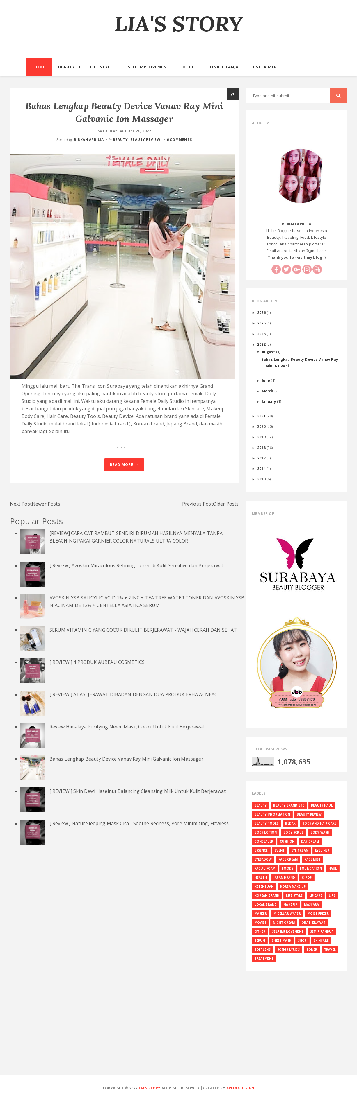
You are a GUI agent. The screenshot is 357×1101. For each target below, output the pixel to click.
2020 (262, 426)
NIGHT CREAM (284, 922)
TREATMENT (264, 958)
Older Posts (226, 507)
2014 (262, 468)
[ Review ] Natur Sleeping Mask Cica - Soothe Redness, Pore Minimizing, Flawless (139, 827)
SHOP (302, 940)
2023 (262, 333)
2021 (262, 416)
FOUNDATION (311, 868)
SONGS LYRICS (288, 949)
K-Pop (307, 877)
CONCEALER (264, 841)
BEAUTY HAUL (322, 805)
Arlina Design (240, 1088)
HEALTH (261, 877)
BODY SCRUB (293, 832)
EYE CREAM (299, 850)
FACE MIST (312, 859)
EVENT (280, 850)
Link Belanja (224, 66)
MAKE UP (290, 904)
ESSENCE (261, 850)
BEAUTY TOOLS (267, 823)
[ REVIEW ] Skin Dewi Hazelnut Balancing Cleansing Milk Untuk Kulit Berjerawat (137, 795)
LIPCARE (315, 895)
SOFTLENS (263, 949)
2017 (262, 458)
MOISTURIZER (318, 913)
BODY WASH (319, 832)
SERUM (260, 940)
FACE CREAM (288, 859)
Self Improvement (149, 66)
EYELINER (322, 850)
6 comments (179, 139)
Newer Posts (46, 507)
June (266, 380)
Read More (124, 468)
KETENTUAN (264, 886)
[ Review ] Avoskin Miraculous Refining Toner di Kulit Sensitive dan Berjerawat (136, 569)
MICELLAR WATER (287, 913)
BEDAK (290, 823)
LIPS (332, 895)
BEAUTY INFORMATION (272, 814)
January (269, 401)
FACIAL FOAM (265, 868)
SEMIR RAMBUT (322, 931)
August (269, 351)
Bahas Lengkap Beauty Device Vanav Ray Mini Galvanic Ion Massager (126, 762)
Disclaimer (264, 66)
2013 (262, 479)
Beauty (66, 66)
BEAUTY (120, 139)
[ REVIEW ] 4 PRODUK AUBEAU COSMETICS (97, 666)
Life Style (101, 66)
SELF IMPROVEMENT (287, 931)
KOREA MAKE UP (293, 886)
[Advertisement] (178, 1032)
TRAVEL (330, 949)
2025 (262, 323)
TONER (311, 949)
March (268, 391)
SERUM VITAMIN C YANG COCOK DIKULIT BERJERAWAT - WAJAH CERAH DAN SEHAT (143, 634)
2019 (262, 436)
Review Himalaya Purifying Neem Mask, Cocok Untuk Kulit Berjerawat (126, 730)
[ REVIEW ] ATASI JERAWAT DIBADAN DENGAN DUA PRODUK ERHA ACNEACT (135, 698)
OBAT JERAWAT (313, 922)
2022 (262, 344)
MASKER (261, 913)
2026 (262, 312)
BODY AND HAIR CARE (319, 823)
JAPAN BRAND (284, 877)
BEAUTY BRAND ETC (288, 805)
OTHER (260, 931)
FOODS (287, 868)
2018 (262, 447)
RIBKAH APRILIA (89, 139)
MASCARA (311, 904)
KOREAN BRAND (267, 895)
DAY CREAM (310, 841)
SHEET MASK (281, 940)
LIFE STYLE (294, 895)
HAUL (332, 868)
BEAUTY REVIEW (145, 139)
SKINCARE (321, 940)
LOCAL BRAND (266, 904)
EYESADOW (263, 859)
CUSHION (287, 841)
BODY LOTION (266, 832)
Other (189, 66)
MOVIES (261, 922)
